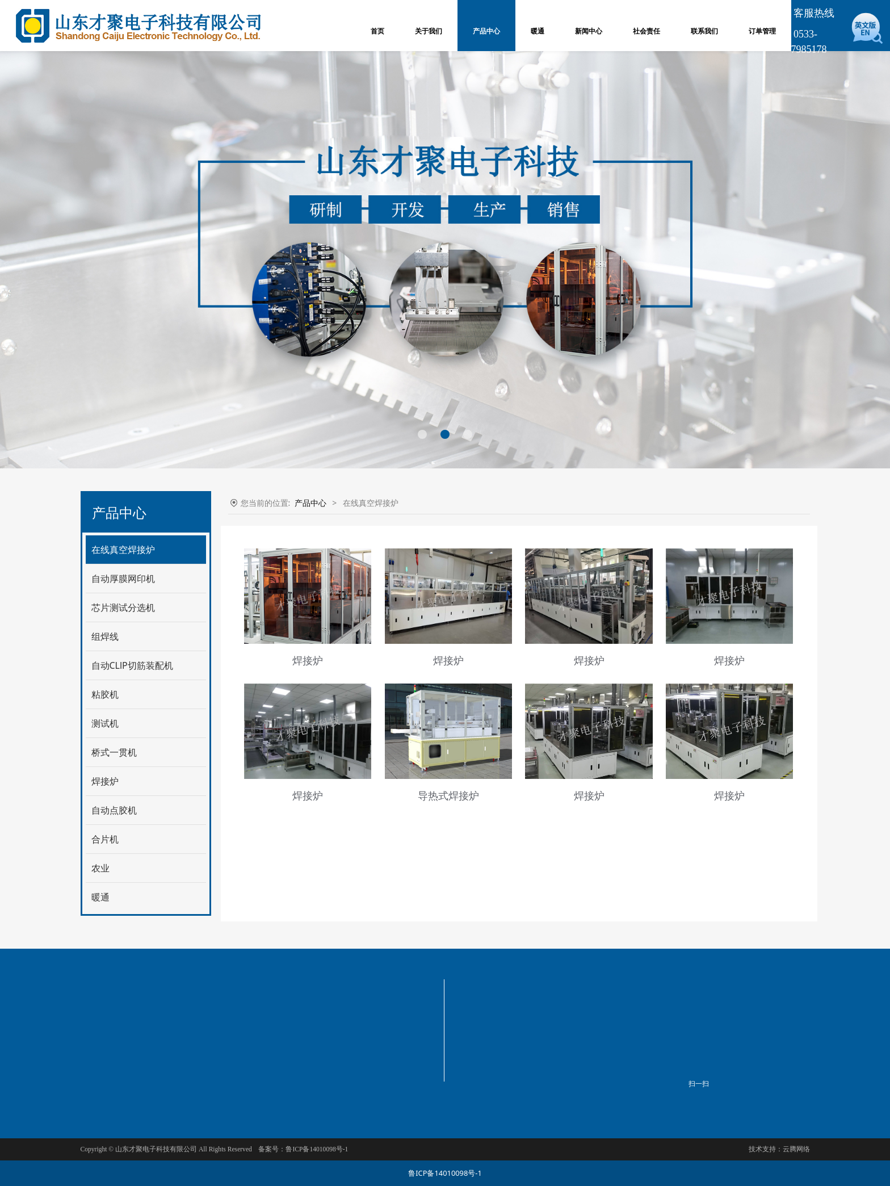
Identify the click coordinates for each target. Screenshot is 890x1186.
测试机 (105, 723)
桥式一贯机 (114, 752)
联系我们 (704, 31)
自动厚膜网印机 (123, 578)
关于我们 (428, 31)
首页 (377, 31)
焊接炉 (105, 781)
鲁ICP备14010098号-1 (445, 1173)
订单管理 (762, 31)
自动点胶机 (114, 810)
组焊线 (105, 636)
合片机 (105, 839)
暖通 (537, 31)
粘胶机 (105, 694)
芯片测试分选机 (123, 607)
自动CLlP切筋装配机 (132, 665)
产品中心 (486, 31)
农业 (100, 868)
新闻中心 (588, 31)
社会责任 (646, 31)
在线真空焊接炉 (123, 549)
